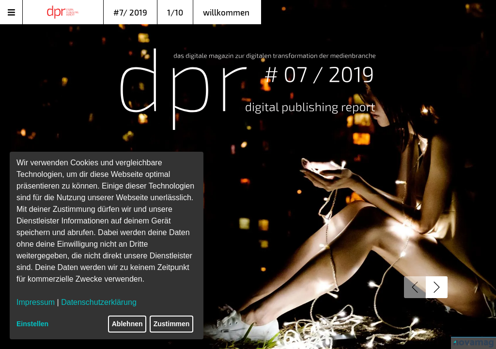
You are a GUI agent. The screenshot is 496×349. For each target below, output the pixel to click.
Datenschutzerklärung (99, 302)
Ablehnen (127, 324)
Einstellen (32, 324)
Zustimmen (172, 324)
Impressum (35, 302)
